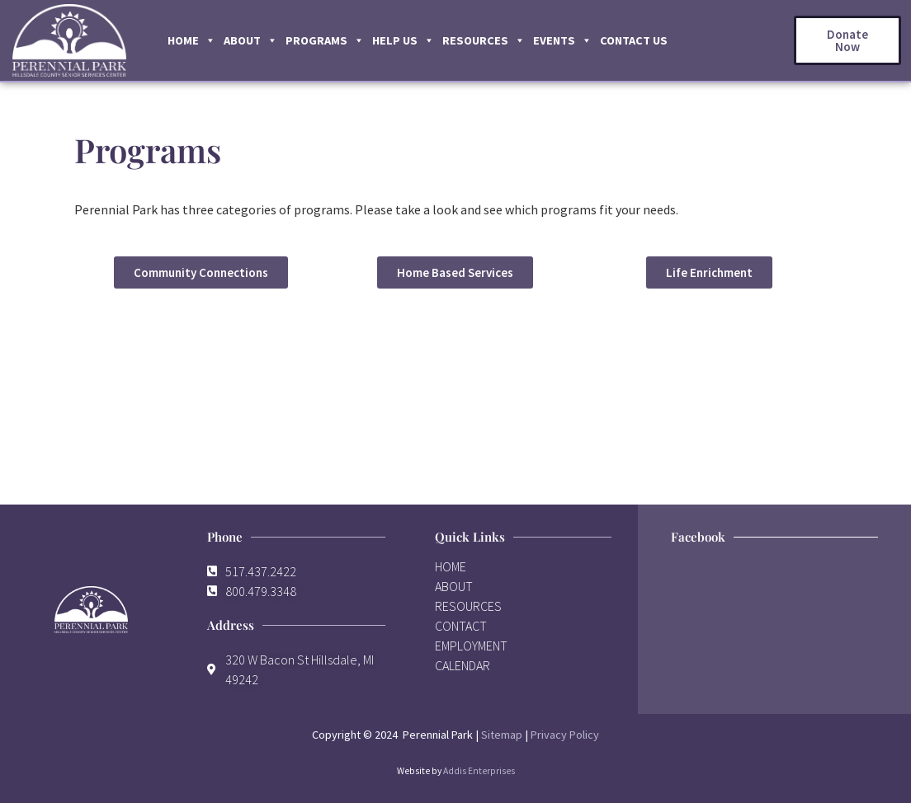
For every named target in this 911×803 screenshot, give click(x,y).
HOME (450, 566)
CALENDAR (462, 665)
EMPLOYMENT (471, 645)
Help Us (403, 40)
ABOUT (454, 586)
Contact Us (634, 40)
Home (191, 40)
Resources (483, 40)
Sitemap (501, 734)
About (250, 40)
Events (562, 40)
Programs (325, 40)
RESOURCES (468, 606)
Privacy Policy (565, 734)
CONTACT (461, 626)
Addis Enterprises (479, 771)
